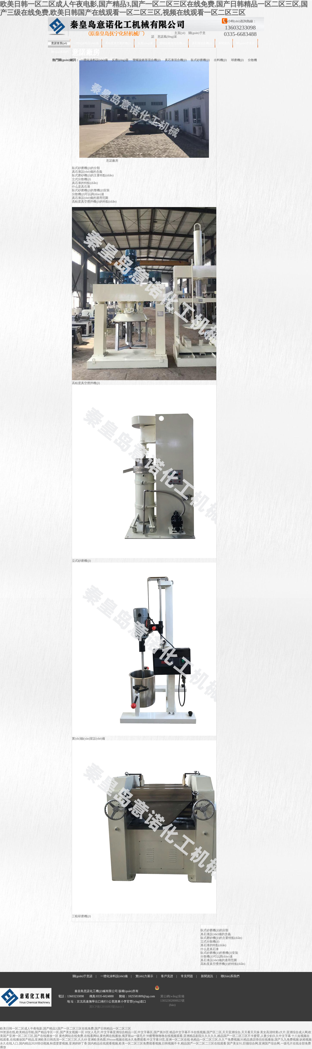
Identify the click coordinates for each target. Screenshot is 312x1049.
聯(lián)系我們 (59, 51)
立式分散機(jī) (81, 179)
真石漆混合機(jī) (202, 43)
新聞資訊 (224, 43)
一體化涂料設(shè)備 (86, 43)
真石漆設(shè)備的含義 (87, 171)
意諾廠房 (112, 160)
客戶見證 (167, 976)
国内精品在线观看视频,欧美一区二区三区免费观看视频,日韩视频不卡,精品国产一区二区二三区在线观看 (157, 1043)
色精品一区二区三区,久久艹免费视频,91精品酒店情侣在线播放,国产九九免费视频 (245, 1039)
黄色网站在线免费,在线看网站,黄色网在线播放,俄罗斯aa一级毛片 (102, 1036)
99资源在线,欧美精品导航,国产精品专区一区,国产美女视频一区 (42, 1032)
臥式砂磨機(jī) (200, 60)
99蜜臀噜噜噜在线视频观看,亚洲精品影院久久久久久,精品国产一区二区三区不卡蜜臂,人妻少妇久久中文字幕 (218, 1036)
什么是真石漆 (81, 186)
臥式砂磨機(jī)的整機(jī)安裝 (91, 190)
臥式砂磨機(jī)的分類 (86, 168)
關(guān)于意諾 (245, 43)
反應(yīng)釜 (145, 43)
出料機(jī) (220, 60)
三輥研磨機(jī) (81, 916)
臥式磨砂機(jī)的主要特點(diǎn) (92, 175)
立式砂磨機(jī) (81, 560)
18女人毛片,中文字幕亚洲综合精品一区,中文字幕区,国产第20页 (127, 1032)
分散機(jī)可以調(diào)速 (88, 194)
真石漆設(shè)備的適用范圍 (90, 198)
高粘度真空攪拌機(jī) (118, 43)
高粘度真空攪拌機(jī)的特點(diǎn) (94, 201)
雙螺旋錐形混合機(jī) (172, 43)
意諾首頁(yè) (59, 43)
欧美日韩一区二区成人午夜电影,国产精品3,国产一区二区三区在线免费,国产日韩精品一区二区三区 (65, 1028)
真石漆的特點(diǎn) (85, 183)
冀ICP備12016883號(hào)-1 (106, 1006)
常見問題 (187, 976)
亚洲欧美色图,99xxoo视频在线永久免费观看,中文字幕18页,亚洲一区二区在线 (139, 1039)
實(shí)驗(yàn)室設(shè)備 (88, 738)
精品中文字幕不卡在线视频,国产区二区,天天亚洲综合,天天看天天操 (214, 1032)
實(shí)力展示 (144, 976)
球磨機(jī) (237, 60)
